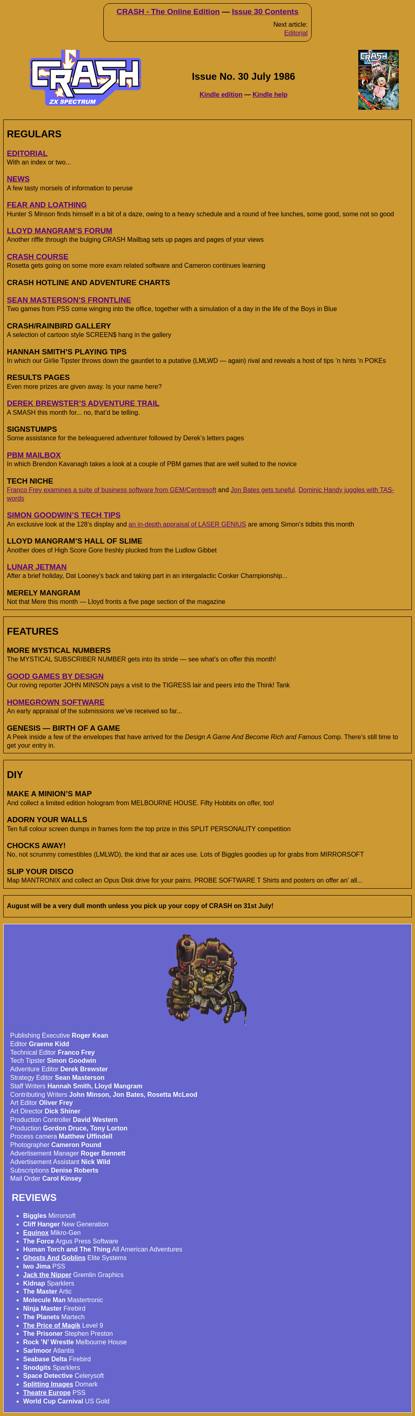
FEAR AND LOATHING (47, 204)
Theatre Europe (47, 1392)
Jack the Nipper (47, 1274)
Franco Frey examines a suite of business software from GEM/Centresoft (111, 489)
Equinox (36, 1232)
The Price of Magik (51, 1325)
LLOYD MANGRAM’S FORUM (59, 230)
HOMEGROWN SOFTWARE (56, 702)
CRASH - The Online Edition (168, 11)
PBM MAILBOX (34, 455)
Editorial (296, 33)
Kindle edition (221, 94)
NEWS (18, 179)
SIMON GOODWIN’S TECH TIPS (64, 515)
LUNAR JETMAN (37, 567)
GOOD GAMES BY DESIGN (55, 676)
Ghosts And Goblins (54, 1257)
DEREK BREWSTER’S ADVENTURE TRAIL (83, 403)
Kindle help (269, 94)
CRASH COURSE (37, 256)
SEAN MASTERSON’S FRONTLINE (69, 300)
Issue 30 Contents (265, 11)
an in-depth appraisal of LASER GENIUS (187, 524)
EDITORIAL (27, 153)
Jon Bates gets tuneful (263, 489)
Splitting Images (48, 1384)
